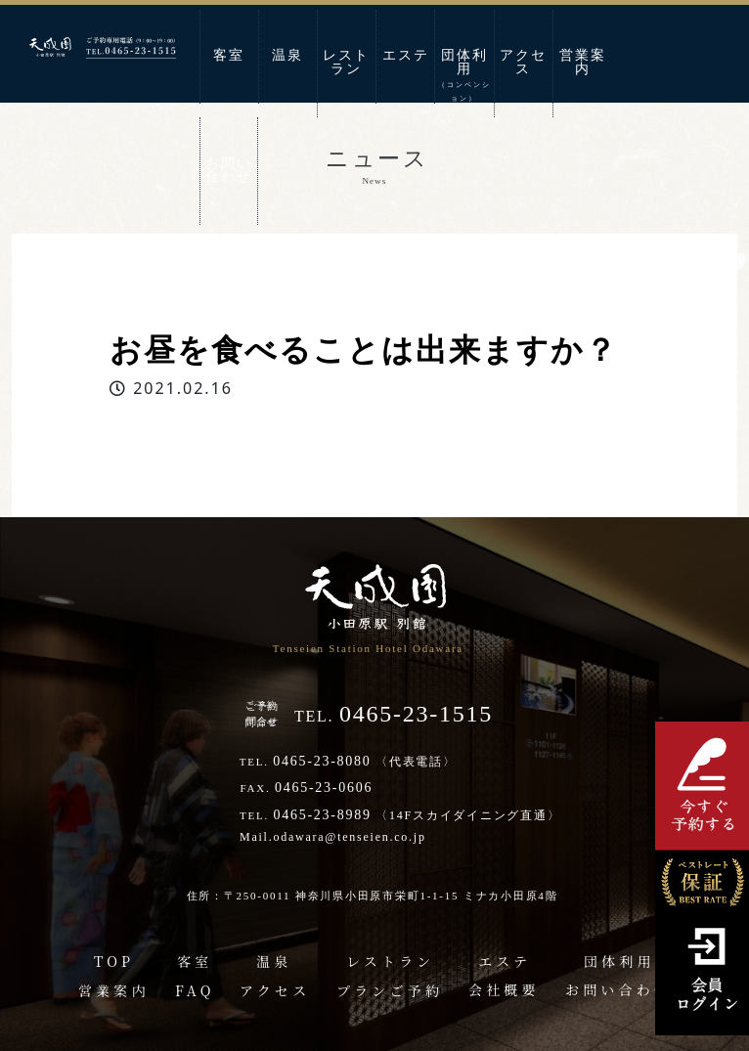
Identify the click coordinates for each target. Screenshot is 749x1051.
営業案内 (582, 62)
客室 (228, 55)
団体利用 (464, 75)
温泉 (287, 55)
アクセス (523, 62)
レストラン (346, 62)
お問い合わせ (228, 169)
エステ (405, 55)
